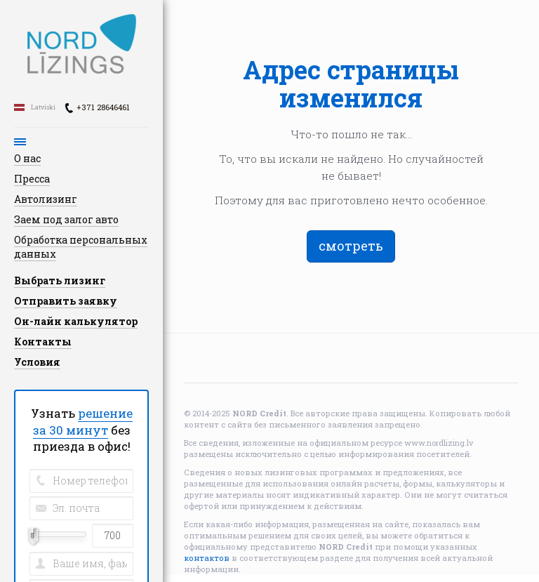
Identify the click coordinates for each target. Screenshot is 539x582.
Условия (37, 362)
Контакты (43, 341)
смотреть (351, 245)
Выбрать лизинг (59, 280)
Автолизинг (45, 199)
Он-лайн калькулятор (76, 321)
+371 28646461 (103, 107)
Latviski (43, 107)
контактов (206, 558)
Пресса (32, 178)
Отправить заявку (65, 300)
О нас (27, 158)
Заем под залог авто (66, 219)
